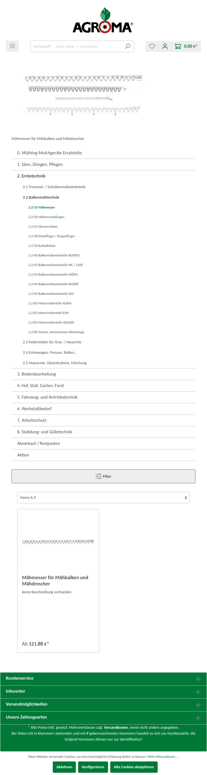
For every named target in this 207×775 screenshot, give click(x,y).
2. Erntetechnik (31, 176)
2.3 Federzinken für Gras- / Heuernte (52, 342)
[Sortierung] (103, 497)
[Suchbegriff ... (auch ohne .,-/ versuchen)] (75, 46)
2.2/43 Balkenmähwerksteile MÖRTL (53, 274)
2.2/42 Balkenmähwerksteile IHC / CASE (55, 265)
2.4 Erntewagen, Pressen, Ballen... (50, 352)
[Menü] (12, 46)
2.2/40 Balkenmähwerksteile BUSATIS (54, 255)
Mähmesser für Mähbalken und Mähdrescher (55, 580)
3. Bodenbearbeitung (36, 374)
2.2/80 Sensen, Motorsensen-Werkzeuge (56, 332)
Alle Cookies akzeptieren (134, 767)
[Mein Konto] (164, 46)
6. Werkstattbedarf (34, 408)
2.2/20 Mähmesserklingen (46, 217)
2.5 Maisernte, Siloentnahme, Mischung (55, 363)
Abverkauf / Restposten (38, 443)
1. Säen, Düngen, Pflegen (40, 164)
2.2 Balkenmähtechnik (41, 197)
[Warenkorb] (186, 46)
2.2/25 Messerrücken (43, 227)
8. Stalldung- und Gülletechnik (44, 431)
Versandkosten (116, 727)
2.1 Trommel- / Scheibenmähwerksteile (54, 187)
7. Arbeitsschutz (32, 420)
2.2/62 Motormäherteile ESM (48, 313)
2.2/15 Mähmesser (41, 207)
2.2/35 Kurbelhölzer (42, 246)
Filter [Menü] (103, 475)
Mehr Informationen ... (163, 757)
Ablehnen (64, 767)
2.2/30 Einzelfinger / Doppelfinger (51, 236)
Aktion (23, 455)
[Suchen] (127, 46)
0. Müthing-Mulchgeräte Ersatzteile (49, 152)
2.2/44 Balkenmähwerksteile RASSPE (53, 284)
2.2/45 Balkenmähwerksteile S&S (51, 294)
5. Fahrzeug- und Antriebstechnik (47, 397)
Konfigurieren (93, 767)
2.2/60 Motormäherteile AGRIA (49, 303)
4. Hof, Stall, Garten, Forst (40, 385)
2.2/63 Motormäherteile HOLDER (51, 322)
